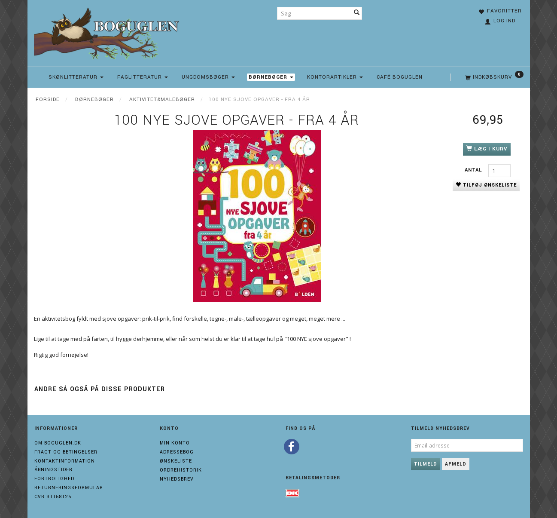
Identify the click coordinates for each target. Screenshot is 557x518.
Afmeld (455, 464)
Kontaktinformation (64, 461)
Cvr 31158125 (52, 496)
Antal (474, 170)
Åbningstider (53, 469)
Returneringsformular (68, 487)
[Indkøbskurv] (493, 77)
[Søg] (357, 13)
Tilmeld (425, 464)
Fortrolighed (54, 478)
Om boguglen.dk (57, 443)
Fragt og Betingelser (65, 452)
